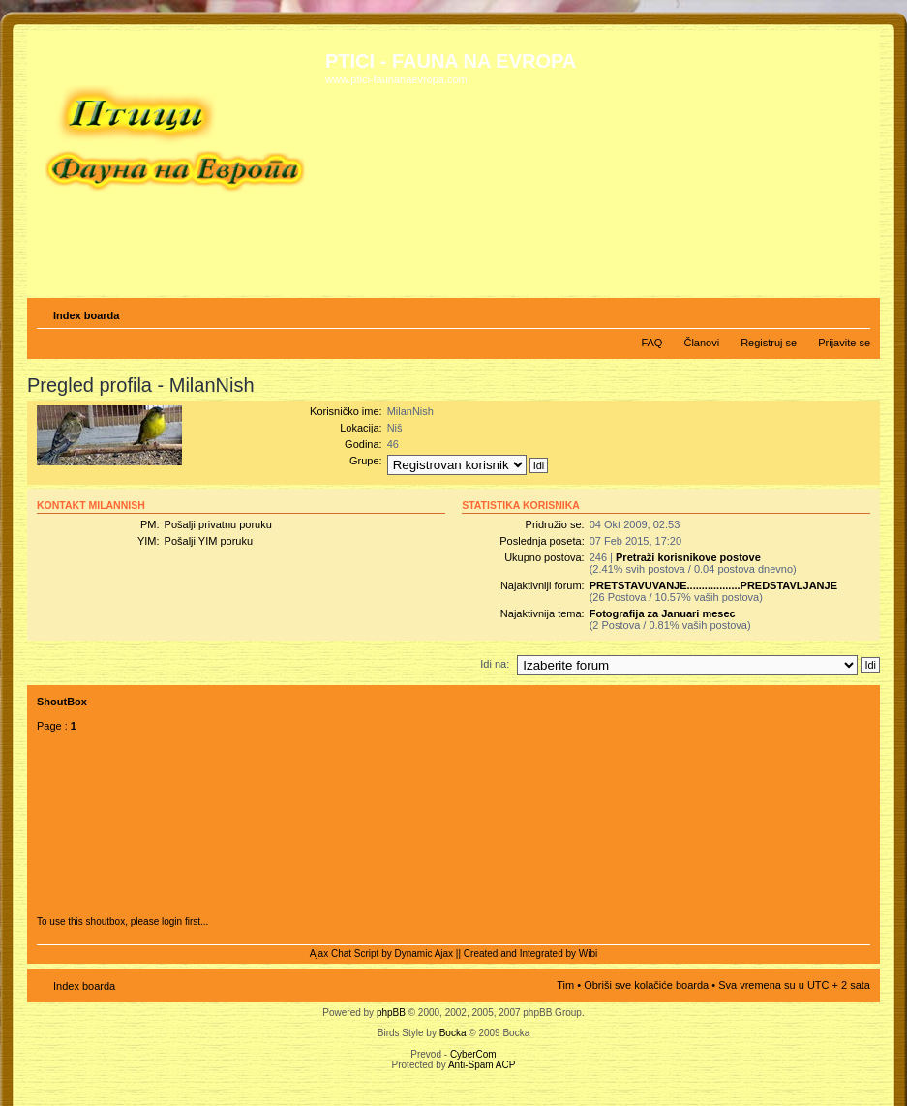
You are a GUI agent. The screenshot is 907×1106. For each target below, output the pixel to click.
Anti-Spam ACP (481, 1065)
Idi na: (494, 664)
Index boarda (86, 315)
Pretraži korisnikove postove (688, 557)
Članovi (701, 342)
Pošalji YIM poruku (209, 541)
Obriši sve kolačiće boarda (646, 985)
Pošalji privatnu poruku (218, 524)
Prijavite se (844, 342)
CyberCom (473, 1054)
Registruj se (769, 342)
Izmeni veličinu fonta (856, 311)
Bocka (453, 1033)
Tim (565, 985)
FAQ (651, 342)
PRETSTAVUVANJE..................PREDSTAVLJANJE (713, 585)
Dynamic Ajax (424, 953)
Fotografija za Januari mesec (663, 613)
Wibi (588, 953)
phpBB (391, 1012)
